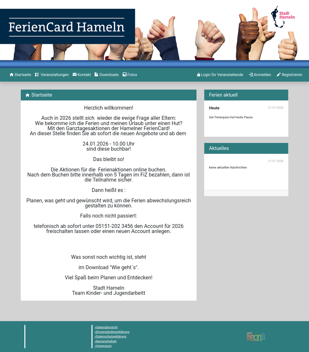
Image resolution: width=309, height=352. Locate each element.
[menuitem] (20, 75)
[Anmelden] (220, 75)
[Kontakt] (82, 75)
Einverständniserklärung (112, 332)
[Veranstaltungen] (52, 75)
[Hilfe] (130, 75)
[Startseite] (20, 75)
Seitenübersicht (107, 327)
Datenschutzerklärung (111, 336)
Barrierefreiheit (106, 341)
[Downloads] (106, 75)
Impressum (104, 346)
